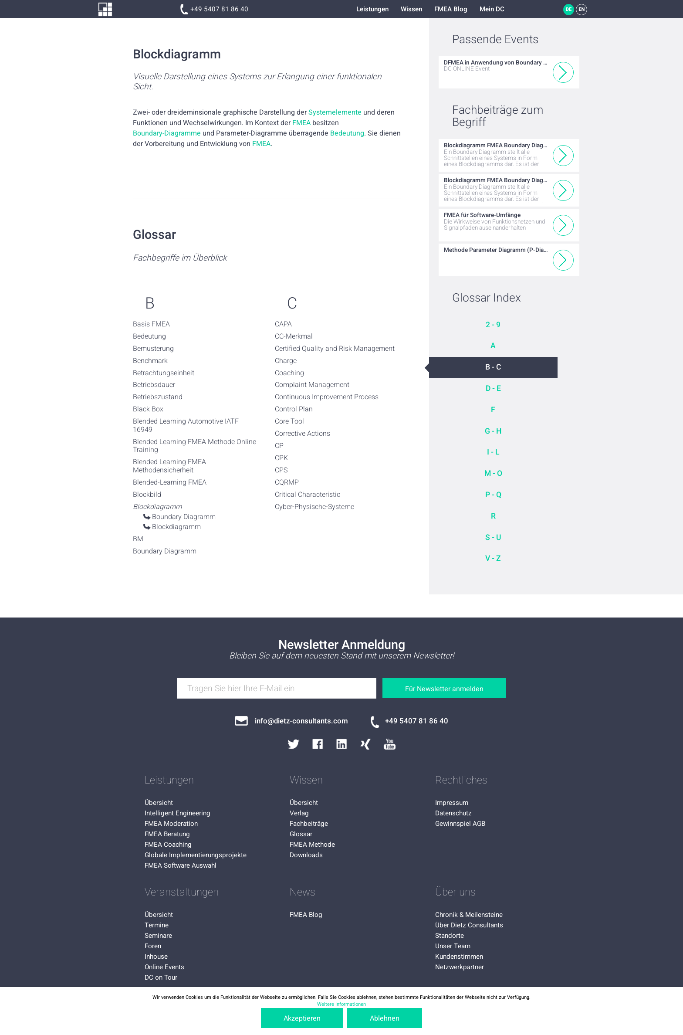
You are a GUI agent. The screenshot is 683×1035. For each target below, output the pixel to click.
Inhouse (156, 956)
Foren (153, 946)
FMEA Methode (312, 844)
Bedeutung (347, 133)
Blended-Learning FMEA (169, 482)
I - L (493, 452)
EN (581, 9)
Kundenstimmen (459, 956)
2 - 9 (493, 324)
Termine (157, 925)
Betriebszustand (158, 397)
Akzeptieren (302, 1018)
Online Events (164, 967)
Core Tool (289, 421)
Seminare (158, 935)
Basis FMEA (151, 324)
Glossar (301, 834)
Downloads (306, 855)
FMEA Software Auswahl (180, 865)
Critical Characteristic (307, 495)
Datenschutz (453, 813)
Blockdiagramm (176, 527)
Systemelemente (335, 112)
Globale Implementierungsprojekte (196, 855)
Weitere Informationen (341, 1004)
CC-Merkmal (294, 336)
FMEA (301, 123)
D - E (493, 388)
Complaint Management (312, 385)
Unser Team (452, 946)
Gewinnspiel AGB (460, 823)
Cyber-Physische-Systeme (314, 507)
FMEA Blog (450, 9)
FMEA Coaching (168, 844)
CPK (281, 458)
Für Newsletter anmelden (444, 689)
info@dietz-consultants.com (301, 721)
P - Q (493, 494)
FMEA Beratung (167, 834)
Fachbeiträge (309, 823)
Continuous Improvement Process (327, 397)
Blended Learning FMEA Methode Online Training (194, 446)
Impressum (451, 803)
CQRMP (287, 482)
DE (569, 9)
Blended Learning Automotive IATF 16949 (186, 425)
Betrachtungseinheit (163, 373)
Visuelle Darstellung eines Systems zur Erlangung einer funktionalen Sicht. (257, 82)
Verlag (299, 813)
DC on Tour (161, 977)
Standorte (449, 935)
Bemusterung (153, 349)
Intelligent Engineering (177, 813)
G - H (493, 431)
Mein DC (492, 9)
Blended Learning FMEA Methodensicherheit (169, 466)
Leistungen (372, 9)
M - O (493, 473)
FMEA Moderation (171, 823)
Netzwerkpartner (459, 967)
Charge (286, 361)
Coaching (289, 373)
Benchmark (150, 361)
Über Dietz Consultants (469, 925)
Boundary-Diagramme (167, 133)
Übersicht (159, 803)
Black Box (148, 409)
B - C (493, 367)
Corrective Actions (302, 434)
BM (138, 539)
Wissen (411, 9)
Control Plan (294, 409)
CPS (281, 470)
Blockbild (147, 495)
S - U (493, 537)
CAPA (283, 324)
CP (279, 446)
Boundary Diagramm (184, 517)
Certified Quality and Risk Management (335, 349)
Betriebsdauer (154, 385)
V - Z (493, 558)
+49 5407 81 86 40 (219, 9)
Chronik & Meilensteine (469, 915)
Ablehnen (384, 1018)
